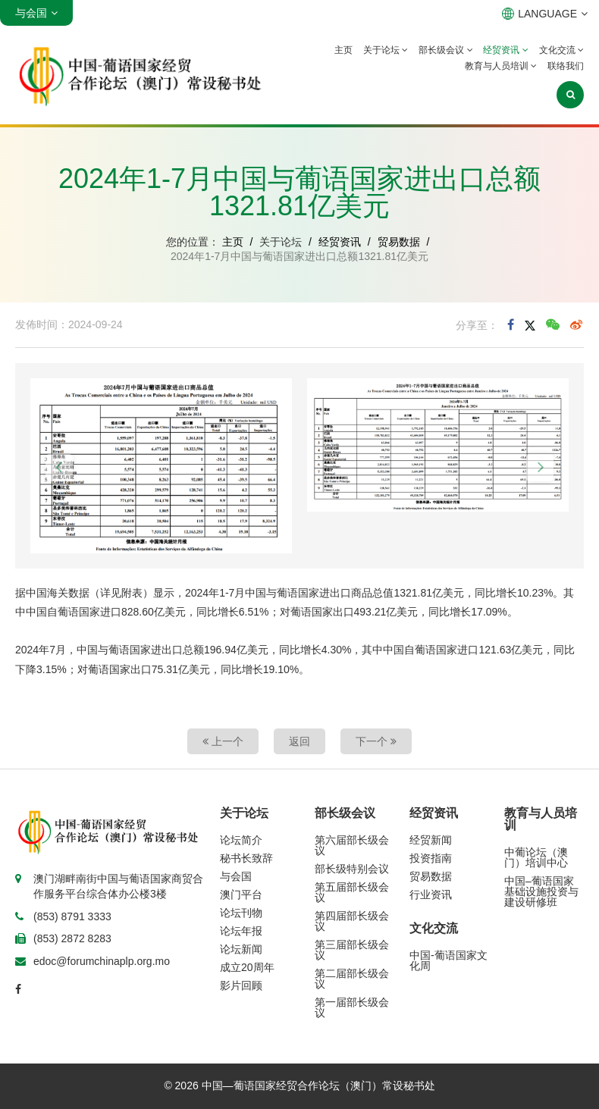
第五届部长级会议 (352, 892)
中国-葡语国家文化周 (448, 960)
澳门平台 (241, 894)
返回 (299, 741)
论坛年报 (241, 931)
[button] (59, 467)
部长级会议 (445, 50)
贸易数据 (399, 242)
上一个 (222, 741)
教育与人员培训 (501, 66)
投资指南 (430, 858)
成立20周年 (247, 967)
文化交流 (561, 50)
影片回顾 (241, 985)
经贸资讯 (505, 50)
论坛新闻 (241, 949)
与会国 (236, 876)
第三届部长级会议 (352, 949)
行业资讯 (430, 894)
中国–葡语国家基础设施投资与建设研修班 (541, 891)
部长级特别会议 (352, 869)
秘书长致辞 (246, 858)
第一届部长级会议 (352, 1007)
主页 (343, 50)
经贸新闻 (430, 840)
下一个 (376, 741)
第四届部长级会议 (352, 921)
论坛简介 (241, 840)
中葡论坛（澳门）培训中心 (536, 857)
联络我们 (565, 66)
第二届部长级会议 (352, 978)
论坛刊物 (241, 913)
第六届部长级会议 (352, 845)
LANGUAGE (545, 14)
